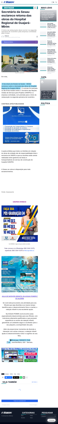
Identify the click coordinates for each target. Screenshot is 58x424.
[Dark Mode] (53, 2)
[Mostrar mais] (27, 377)
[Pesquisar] (56, 2)
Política (31, 415)
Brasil (22, 415)
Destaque (9, 8)
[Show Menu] (2, 2)
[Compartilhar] (36, 36)
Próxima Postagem (33, 404)
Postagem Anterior (6, 404)
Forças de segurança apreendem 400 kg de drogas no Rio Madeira (51, 42)
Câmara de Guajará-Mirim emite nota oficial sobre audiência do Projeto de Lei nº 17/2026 (51, 68)
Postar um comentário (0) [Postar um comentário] (20, 400)
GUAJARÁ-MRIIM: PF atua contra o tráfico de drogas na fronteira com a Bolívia (51, 34)
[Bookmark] (35, 8)
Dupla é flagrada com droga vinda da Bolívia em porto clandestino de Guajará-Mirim (51, 51)
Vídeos (31, 417)
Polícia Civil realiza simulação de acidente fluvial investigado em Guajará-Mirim (51, 60)
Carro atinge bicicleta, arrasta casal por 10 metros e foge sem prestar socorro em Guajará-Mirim (51, 25)
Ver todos (34, 382)
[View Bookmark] (52, 2)
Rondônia (23, 417)
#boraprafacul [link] (29, 250)
